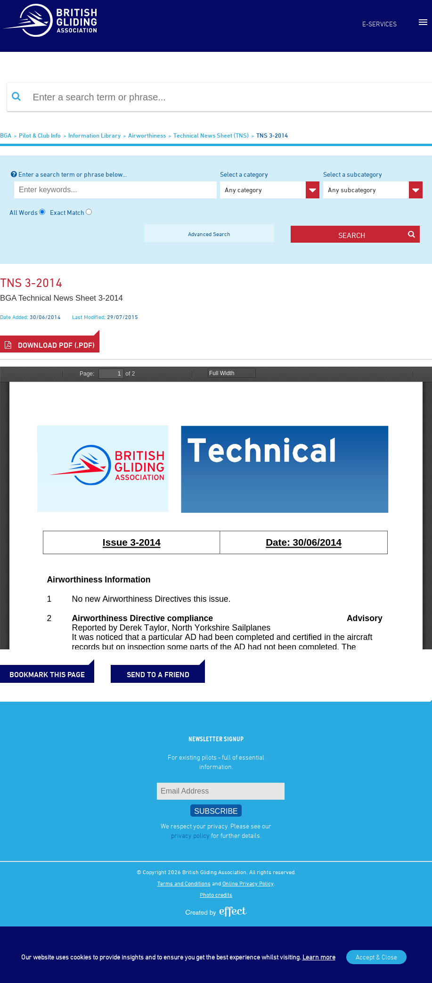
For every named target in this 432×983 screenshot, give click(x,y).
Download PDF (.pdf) (50, 345)
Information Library (94, 135)
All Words (23, 212)
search (376, 234)
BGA (5, 135)
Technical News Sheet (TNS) (211, 135)
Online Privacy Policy (248, 883)
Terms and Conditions (184, 883)
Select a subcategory (373, 184)
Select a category (269, 184)
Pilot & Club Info (40, 135)
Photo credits (216, 894)
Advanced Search (209, 233)
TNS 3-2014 (272, 135)
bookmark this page (47, 674)
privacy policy (190, 835)
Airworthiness (147, 135)
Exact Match (67, 212)
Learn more (318, 957)
